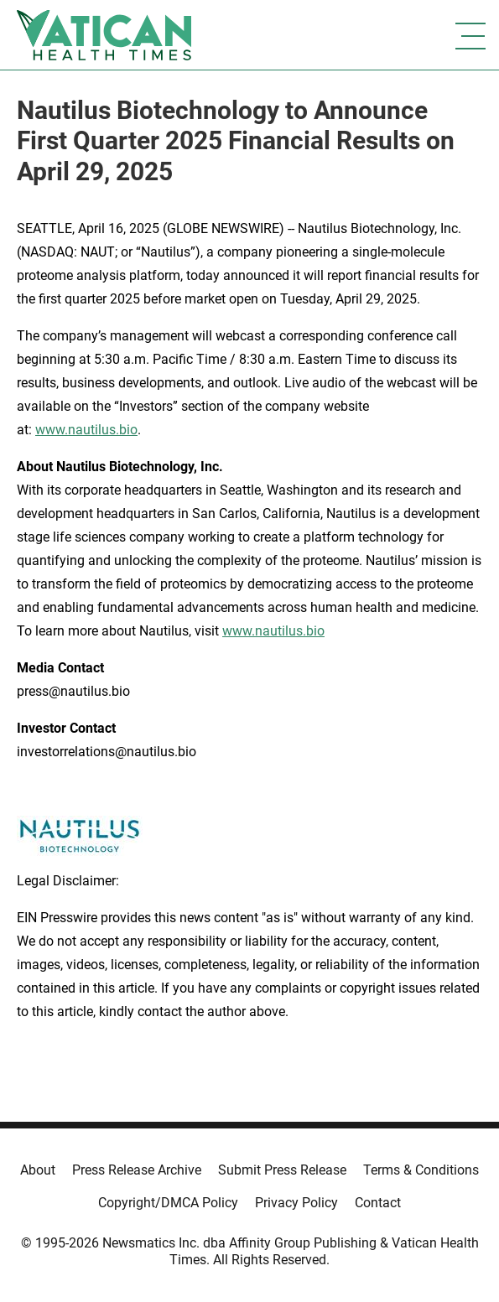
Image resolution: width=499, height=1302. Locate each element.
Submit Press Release (282, 1170)
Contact (378, 1203)
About (37, 1170)
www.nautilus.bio (86, 430)
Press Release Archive (136, 1170)
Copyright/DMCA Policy (168, 1203)
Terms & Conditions (421, 1170)
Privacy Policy (296, 1203)
